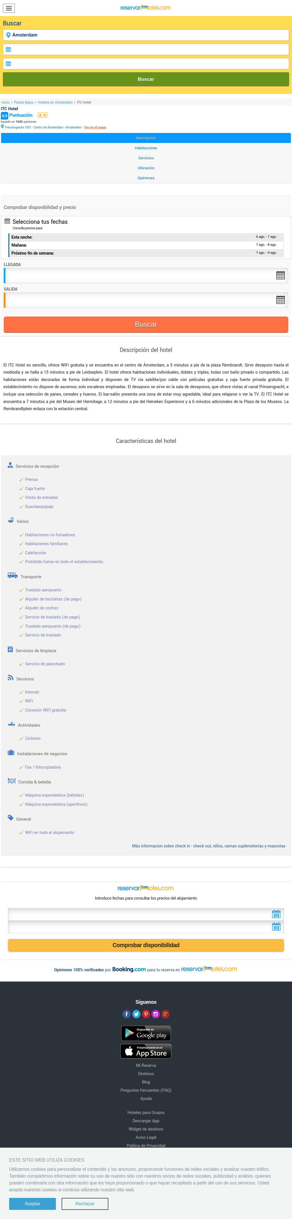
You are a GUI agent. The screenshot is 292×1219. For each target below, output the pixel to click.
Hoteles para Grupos (146, 1113)
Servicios (146, 158)
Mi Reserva (146, 1066)
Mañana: (19, 245)
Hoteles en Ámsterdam (55, 102)
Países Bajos (23, 102)
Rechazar (84, 1203)
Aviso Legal (146, 1138)
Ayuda (146, 1099)
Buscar (146, 79)
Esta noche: (22, 237)
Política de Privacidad (146, 1146)
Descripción (146, 138)
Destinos (146, 1074)
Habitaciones (146, 148)
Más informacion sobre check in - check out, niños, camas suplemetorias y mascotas (208, 846)
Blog (146, 1082)
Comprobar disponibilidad (146, 945)
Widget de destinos (146, 1129)
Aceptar (32, 1203)
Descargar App (146, 1121)
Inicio (5, 102)
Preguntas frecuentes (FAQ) (146, 1090)
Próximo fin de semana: (32, 253)
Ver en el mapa (95, 127)
